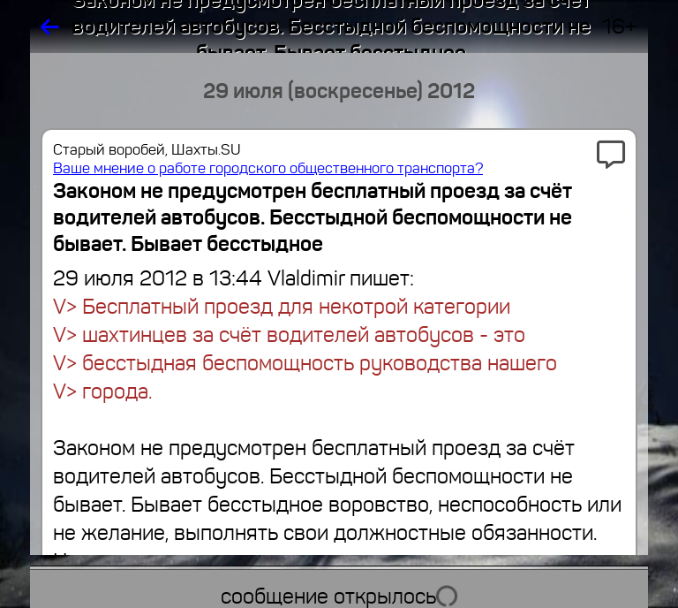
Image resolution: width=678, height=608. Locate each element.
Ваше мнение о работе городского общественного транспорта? (268, 168)
